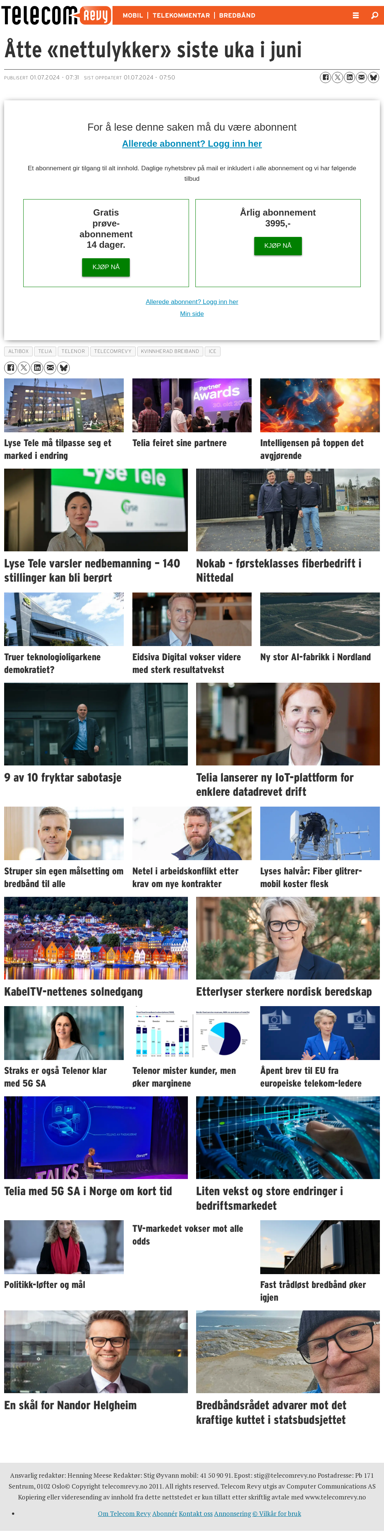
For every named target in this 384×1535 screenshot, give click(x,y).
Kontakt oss (196, 1513)
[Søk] (374, 15)
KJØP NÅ (106, 267)
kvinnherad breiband (170, 351)
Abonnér (164, 1513)
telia (45, 351)
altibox (18, 351)
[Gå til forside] (56, 15)
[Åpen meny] (356, 15)
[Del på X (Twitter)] (337, 77)
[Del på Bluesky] (373, 77)
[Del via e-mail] (361, 77)
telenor (73, 351)
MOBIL (133, 15)
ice (213, 351)
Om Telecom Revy (124, 1513)
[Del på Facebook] (325, 77)
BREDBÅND (237, 15)
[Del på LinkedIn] (349, 77)
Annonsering (232, 1513)
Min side (192, 313)
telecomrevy (113, 351)
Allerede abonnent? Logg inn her (192, 143)
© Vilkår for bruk (276, 1513)
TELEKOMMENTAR (181, 15)
